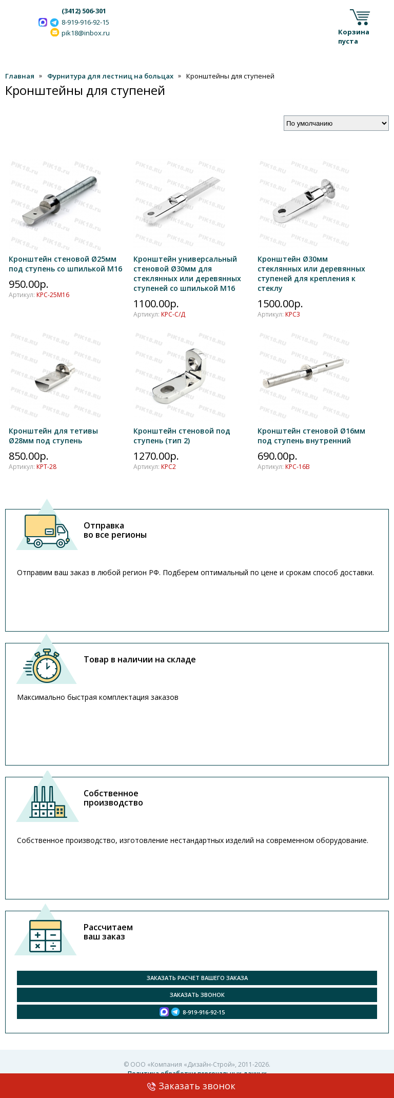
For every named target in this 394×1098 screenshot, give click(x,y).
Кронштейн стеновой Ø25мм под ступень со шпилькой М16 (65, 258)
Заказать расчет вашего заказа (197, 978)
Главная (19, 76)
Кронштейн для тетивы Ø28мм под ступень (55, 430)
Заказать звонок (197, 1086)
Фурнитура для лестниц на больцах (110, 76)
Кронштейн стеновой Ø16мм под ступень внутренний (311, 430)
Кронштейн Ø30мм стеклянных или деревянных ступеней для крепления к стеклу (311, 268)
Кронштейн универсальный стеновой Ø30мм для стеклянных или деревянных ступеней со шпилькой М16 (187, 268)
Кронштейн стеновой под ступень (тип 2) (181, 430)
